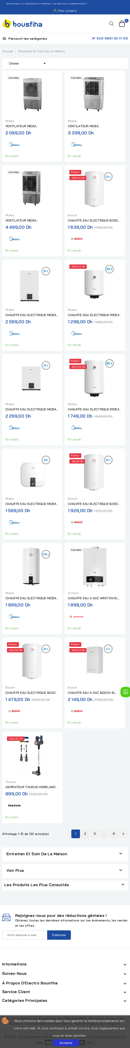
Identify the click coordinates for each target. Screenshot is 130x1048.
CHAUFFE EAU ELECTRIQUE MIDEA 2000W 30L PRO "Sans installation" (31, 504)
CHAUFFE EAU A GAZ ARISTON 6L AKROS (93, 598)
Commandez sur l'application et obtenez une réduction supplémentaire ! (44, 3)
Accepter (66, 1043)
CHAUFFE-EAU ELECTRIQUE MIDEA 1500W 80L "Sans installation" (93, 409)
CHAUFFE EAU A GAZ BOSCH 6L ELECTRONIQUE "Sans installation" (94, 693)
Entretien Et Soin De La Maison (37, 853)
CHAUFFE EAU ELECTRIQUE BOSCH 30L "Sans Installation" (31, 693)
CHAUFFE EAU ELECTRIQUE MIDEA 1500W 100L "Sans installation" (30, 598)
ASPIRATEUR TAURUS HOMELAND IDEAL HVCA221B (30, 787)
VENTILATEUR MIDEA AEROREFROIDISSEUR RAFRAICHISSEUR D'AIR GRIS (26, 220)
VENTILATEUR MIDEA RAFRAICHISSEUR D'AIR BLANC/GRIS (22, 126)
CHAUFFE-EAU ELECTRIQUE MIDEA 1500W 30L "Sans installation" (93, 315)
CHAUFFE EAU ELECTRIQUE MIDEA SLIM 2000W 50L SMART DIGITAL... (31, 315)
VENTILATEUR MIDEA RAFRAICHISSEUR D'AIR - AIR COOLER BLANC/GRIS (89, 126)
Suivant (123, 834)
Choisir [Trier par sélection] (28, 63)
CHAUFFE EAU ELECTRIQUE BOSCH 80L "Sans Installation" (94, 504)
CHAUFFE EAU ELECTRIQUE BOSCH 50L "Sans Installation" (94, 220)
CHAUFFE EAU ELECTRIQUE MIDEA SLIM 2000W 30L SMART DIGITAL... (31, 409)
